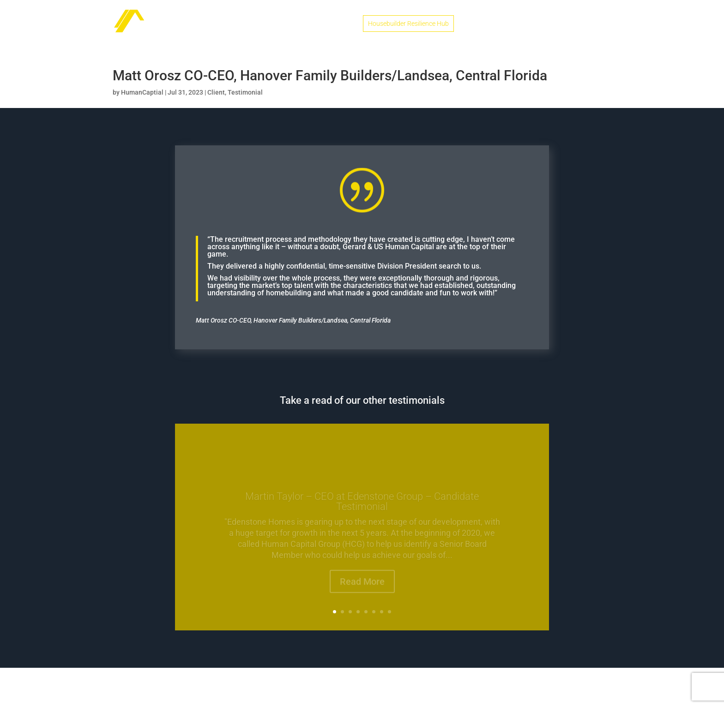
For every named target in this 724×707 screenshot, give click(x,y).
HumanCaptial (142, 92)
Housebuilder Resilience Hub (408, 23)
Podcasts (554, 23)
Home (342, 23)
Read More (362, 585)
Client (216, 92)
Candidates (481, 23)
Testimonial (245, 92)
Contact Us (595, 23)
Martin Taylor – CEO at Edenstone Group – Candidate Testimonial (362, 506)
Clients (519, 23)
